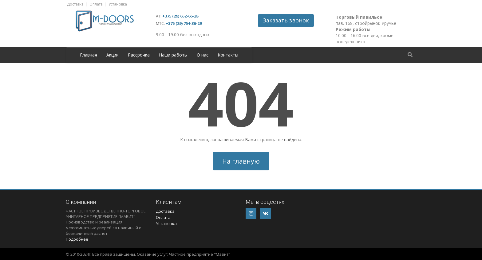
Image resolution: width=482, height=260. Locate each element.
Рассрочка (139, 55)
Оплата (96, 4)
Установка (118, 4)
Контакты (228, 55)
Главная (88, 55)
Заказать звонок (286, 20)
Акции (112, 55)
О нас (202, 55)
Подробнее (77, 239)
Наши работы (173, 55)
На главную (241, 161)
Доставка (75, 4)
